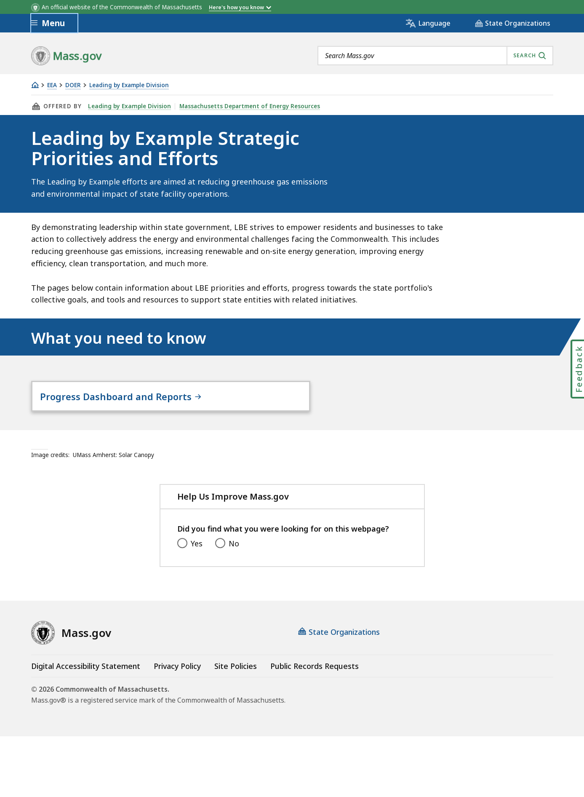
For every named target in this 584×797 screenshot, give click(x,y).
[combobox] (435, 55)
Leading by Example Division (129, 85)
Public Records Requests (314, 683)
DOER (73, 85)
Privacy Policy (177, 683)
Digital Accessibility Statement (85, 683)
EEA (52, 85)
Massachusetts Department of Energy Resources (247, 106)
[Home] (35, 85)
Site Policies (235, 683)
